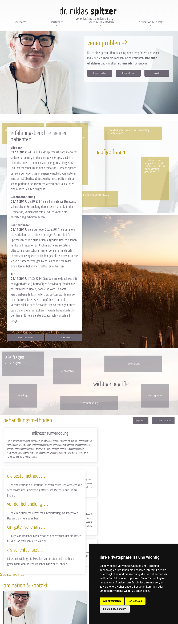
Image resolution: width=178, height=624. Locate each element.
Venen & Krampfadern (101, 22)
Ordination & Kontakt (151, 22)
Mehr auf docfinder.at (64, 338)
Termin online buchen (25, 338)
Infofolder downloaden (163, 421)
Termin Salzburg (128, 73)
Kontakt (157, 73)
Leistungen (57, 22)
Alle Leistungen (140, 421)
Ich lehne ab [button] (135, 601)
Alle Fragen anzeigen (14, 360)
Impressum (27, 615)
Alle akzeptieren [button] (112, 601)
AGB (34, 615)
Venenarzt (20, 22)
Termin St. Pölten (99, 73)
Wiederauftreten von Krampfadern (133, 434)
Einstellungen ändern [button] (114, 609)
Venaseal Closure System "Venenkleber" (132, 472)
